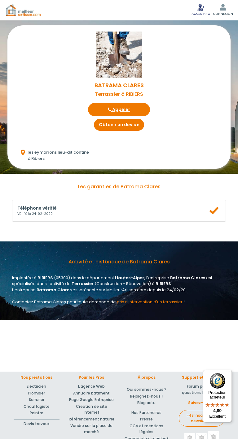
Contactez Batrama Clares (39, 302)
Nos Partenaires (146, 412)
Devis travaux (37, 423)
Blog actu (146, 402)
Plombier (36, 393)
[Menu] (228, 373)
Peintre (36, 413)
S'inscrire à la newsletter (201, 418)
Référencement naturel (91, 419)
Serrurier (36, 399)
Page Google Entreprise (91, 399)
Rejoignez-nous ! (146, 396)
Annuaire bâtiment (91, 393)
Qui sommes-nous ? (146, 389)
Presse (146, 419)
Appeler (119, 109)
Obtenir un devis (119, 124)
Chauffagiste (37, 406)
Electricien (36, 386)
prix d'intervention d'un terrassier (150, 302)
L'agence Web (91, 386)
